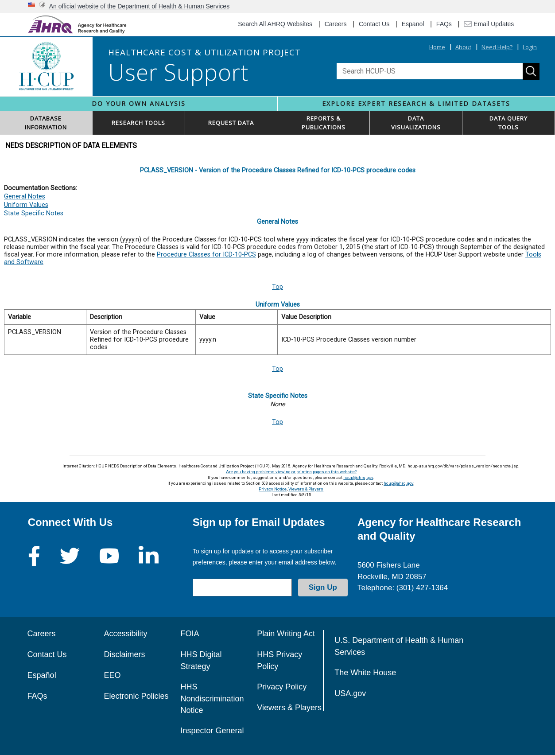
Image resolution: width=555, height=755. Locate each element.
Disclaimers (124, 654)
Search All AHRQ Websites (275, 23)
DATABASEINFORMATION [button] (46, 122)
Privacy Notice (273, 488)
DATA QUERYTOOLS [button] (508, 122)
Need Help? (496, 47)
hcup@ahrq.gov (358, 477)
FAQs (444, 23)
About (463, 47)
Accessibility (125, 633)
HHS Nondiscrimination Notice (212, 698)
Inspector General (212, 730)
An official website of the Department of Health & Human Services (139, 6)
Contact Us (374, 23)
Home (437, 47)
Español (41, 675)
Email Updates (489, 23)
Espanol (413, 23)
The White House (365, 672)
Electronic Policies (136, 696)
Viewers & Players (305, 488)
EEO (112, 675)
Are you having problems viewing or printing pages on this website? (291, 471)
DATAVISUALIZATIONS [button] (416, 122)
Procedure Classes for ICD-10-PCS (206, 254)
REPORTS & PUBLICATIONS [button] (323, 122)
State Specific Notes (33, 213)
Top (277, 287)
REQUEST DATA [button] (231, 123)
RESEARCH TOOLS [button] (138, 123)
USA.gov (350, 693)
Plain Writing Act (286, 633)
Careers (336, 23)
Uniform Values (26, 205)
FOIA (189, 633)
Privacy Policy (282, 686)
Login (530, 47)
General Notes (24, 196)
